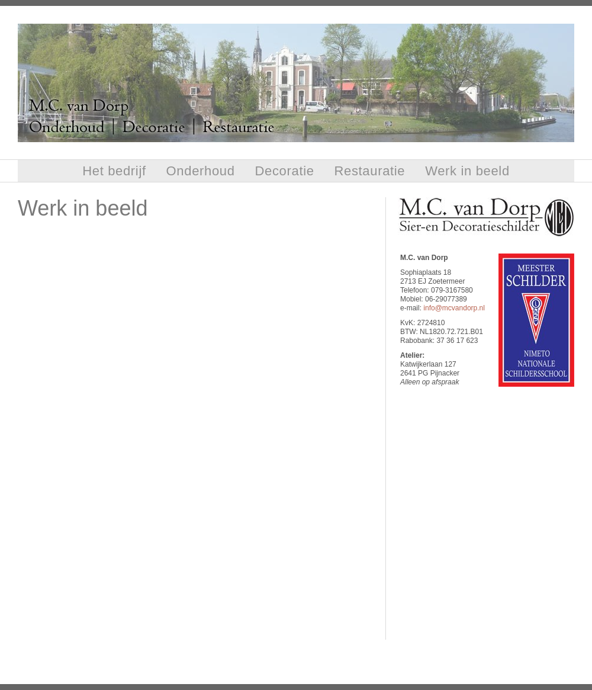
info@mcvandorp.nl (454, 308)
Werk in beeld (467, 170)
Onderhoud (200, 170)
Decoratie (284, 170)
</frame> (486, 511)
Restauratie (369, 170)
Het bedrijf (114, 170)
